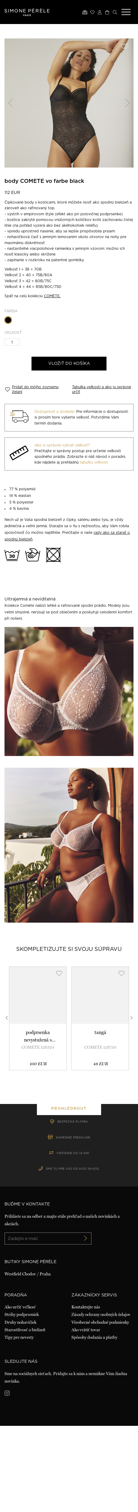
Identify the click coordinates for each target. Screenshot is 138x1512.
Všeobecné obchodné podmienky (100, 1408)
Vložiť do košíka (69, 363)
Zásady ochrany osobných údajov (100, 1400)
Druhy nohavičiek (20, 1408)
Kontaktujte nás (85, 1393)
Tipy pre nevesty (19, 1423)
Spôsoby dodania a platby (94, 1423)
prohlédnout (69, 1151)
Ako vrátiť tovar (85, 1415)
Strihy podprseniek (21, 1400)
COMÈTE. (52, 296)
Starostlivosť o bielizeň (24, 1415)
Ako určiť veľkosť (20, 1393)
